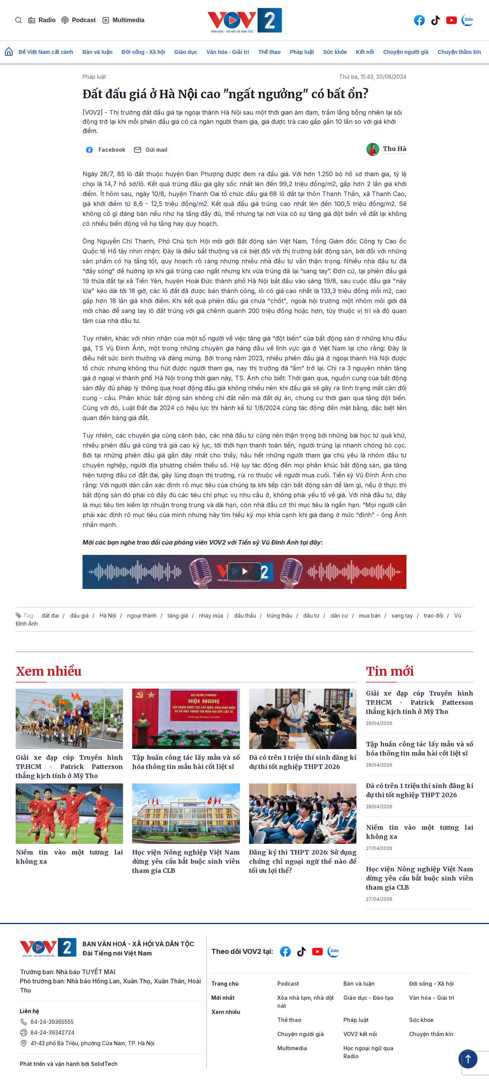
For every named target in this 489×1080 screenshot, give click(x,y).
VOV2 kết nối (360, 1034)
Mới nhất (223, 997)
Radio (41, 20)
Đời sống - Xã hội (143, 52)
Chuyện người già (406, 52)
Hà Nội (108, 615)
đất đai (50, 615)
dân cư (339, 615)
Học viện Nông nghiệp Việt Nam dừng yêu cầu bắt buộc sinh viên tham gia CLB (420, 878)
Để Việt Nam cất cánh (46, 52)
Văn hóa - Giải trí (228, 52)
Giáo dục (185, 52)
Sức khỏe (335, 52)
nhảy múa (211, 615)
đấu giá (79, 615)
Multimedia (123, 20)
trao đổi (433, 615)
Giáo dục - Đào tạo (368, 997)
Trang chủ (225, 983)
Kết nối (365, 52)
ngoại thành (142, 615)
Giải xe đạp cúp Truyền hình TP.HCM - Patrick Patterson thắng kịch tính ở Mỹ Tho (420, 702)
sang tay (402, 615)
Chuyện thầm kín (459, 52)
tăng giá (178, 615)
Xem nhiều (225, 1012)
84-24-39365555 (52, 1021)
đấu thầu (245, 615)
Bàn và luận (98, 52)
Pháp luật (302, 52)
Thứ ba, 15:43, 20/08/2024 (372, 76)
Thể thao (269, 52)
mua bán (370, 615)
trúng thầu (279, 615)
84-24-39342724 (52, 1032)
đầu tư (311, 615)
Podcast (79, 20)
